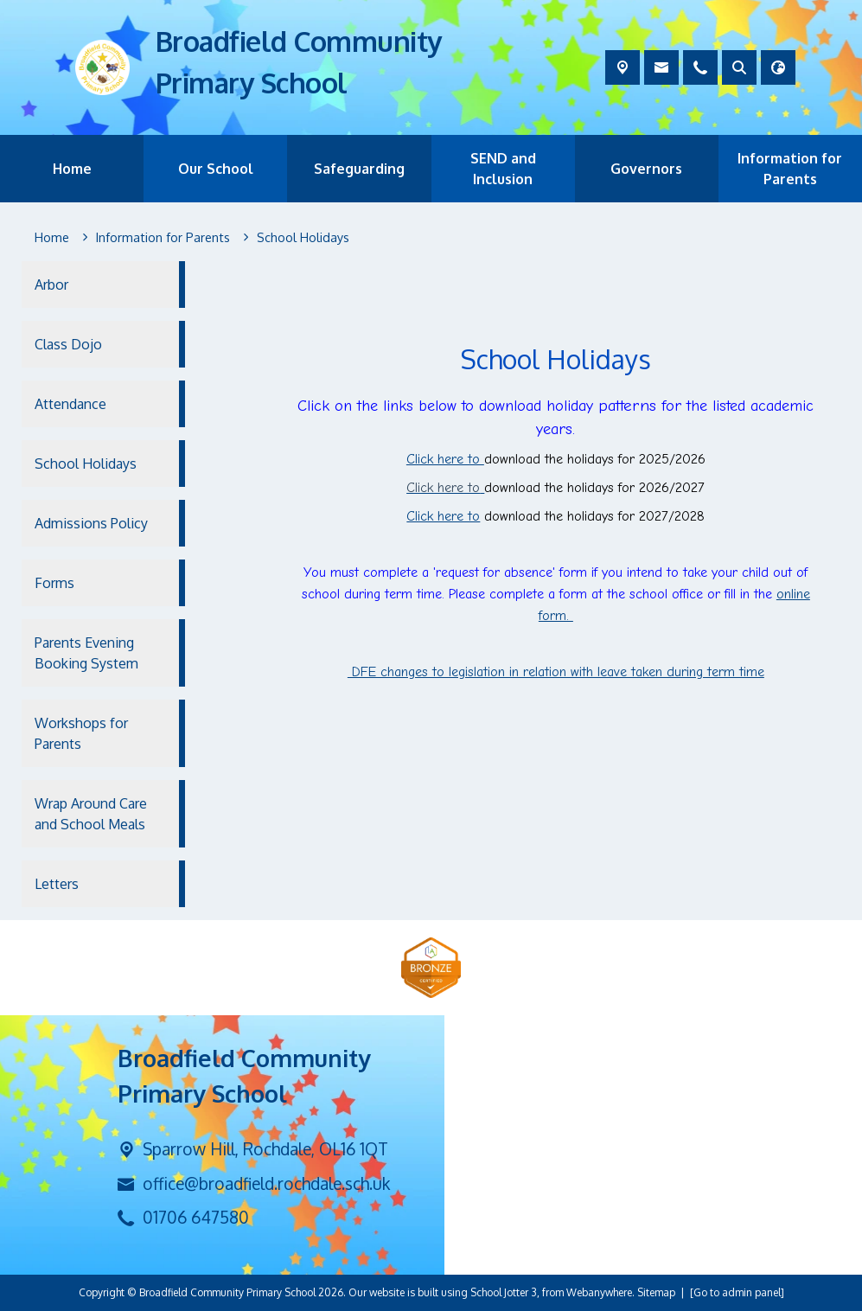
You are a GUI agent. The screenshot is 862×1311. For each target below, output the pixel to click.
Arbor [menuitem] (51, 284)
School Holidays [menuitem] (86, 463)
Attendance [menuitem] (70, 403)
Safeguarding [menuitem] (359, 168)
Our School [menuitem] (215, 168)
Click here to (445, 459)
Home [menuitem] (72, 168)
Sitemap (656, 1292)
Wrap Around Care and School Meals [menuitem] (91, 814)
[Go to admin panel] (737, 1292)
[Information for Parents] (163, 237)
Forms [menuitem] (54, 583)
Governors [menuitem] (646, 168)
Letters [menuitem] (57, 883)
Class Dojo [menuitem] (68, 344)
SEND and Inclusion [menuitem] (503, 169)
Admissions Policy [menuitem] (91, 523)
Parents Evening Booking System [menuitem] (86, 653)
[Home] (52, 237)
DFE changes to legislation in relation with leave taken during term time (556, 672)
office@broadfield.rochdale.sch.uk (266, 1183)
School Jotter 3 (503, 1292)
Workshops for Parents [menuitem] (81, 733)
